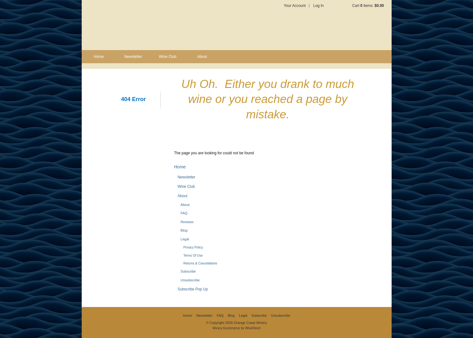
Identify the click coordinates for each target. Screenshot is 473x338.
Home (99, 56)
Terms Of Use (193, 255)
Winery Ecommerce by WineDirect (236, 328)
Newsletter (133, 56)
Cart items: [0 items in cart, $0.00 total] (368, 5)
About (202, 56)
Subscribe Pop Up (192, 289)
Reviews (187, 222)
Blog (184, 230)
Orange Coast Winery (158, 25)
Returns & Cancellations (200, 263)
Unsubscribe (190, 280)
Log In (318, 5)
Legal (185, 239)
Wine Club (167, 56)
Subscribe (188, 271)
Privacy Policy (193, 247)
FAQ (184, 213)
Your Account (295, 5)
